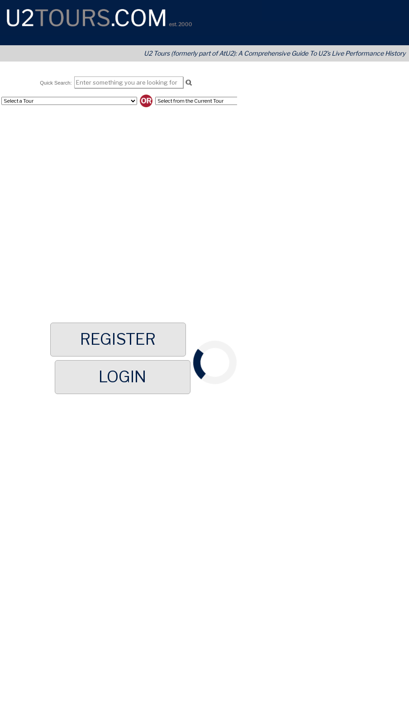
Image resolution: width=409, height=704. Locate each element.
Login (122, 376)
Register (118, 339)
